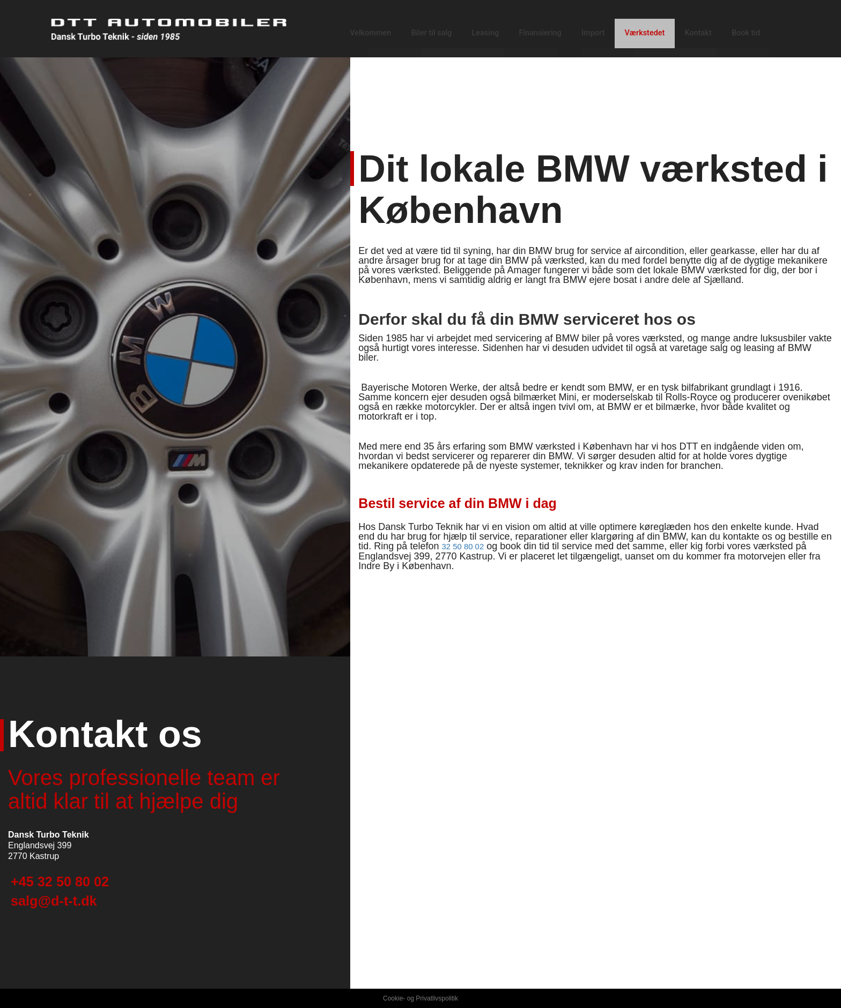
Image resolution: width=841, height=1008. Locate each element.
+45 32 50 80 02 (81, 880)
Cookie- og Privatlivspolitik (420, 998)
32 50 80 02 (466, 546)
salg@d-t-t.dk (72, 908)
